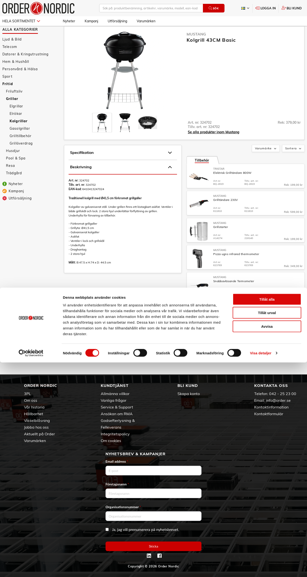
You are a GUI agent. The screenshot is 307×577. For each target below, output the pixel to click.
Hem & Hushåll (15, 75)
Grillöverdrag (21, 157)
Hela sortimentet (21, 21)
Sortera (293, 162)
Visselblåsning (37, 420)
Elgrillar (16, 120)
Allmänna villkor (115, 393)
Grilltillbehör (20, 150)
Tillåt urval (267, 527)
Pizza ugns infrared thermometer (236, 268)
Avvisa (267, 541)
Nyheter (69, 21)
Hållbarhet (33, 413)
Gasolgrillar (20, 142)
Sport (7, 90)
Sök (214, 8)
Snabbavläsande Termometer (233, 295)
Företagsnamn (117, 484)
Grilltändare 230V (225, 214)
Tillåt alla (267, 514)
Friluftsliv (14, 105)
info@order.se (278, 400)
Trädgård (14, 187)
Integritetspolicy (115, 433)
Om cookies (111, 440)
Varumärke (266, 162)
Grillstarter (220, 241)
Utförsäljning (117, 21)
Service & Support (117, 407)
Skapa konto (188, 393)
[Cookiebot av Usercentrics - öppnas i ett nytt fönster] (31, 567)
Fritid (7, 98)
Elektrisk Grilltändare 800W (232, 186)
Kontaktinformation (271, 407)
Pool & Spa (15, 172)
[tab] (102, 136)
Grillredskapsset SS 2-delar (232, 349)
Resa (10, 179)
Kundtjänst (115, 385)
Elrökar (16, 127)
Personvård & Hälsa (20, 83)
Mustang (196, 48)
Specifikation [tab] (121, 166)
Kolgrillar (19, 135)
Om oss (30, 400)
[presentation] (102, 136)
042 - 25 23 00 (282, 393)
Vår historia (34, 407)
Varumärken (146, 21)
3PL (27, 393)
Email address (117, 461)
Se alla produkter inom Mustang (213, 146)
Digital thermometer (227, 322)
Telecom (9, 60)
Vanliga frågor (113, 400)
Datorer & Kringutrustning (25, 68)
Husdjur (13, 165)
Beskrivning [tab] (121, 181)
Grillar (12, 113)
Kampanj (91, 21)
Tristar (218, 182)
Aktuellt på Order (39, 433)
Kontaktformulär (268, 413)
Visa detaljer (260, 567)
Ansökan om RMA (117, 413)
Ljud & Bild (12, 53)
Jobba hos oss (36, 427)
